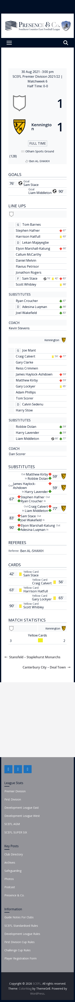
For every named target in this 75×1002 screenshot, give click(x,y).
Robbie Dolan (26, 426)
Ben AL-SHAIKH (32, 551)
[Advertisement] (37, 719)
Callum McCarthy (28, 254)
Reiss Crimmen (27, 368)
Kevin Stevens (19, 328)
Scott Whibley (26, 284)
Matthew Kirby (27, 380)
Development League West (22, 816)
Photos (9, 879)
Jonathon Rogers (28, 272)
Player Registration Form (20, 958)
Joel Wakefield (26, 313)
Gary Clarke (24, 362)
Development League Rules (22, 934)
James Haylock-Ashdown (34, 374)
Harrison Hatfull (28, 236)
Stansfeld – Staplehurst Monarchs (32, 657)
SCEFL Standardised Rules (21, 926)
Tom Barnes (31, 224)
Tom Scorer (24, 398)
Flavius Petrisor (27, 266)
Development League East (21, 807)
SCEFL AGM (12, 824)
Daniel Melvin (26, 260)
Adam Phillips (26, 392)
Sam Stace (31, 185)
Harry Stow (24, 410)
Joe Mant (29, 350)
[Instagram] (28, 769)
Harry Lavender (27, 432)
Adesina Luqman (34, 307)
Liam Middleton (40, 193)
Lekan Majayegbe (35, 242)
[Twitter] (18, 769)
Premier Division (15, 791)
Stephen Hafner (28, 230)
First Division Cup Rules (19, 942)
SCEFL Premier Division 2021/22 (37, 76)
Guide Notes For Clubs (19, 917)
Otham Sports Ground (39, 151)
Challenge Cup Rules (17, 950)
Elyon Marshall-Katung (33, 248)
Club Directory (13, 854)
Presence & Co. (14, 895)
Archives (9, 862)
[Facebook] (8, 769)
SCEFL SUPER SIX (15, 832)
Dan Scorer (17, 454)
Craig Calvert (25, 356)
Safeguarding (12, 871)
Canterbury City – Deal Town (47, 667)
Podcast (9, 887)
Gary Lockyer (25, 386)
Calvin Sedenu (32, 404)
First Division (12, 799)
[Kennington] (37, 127)
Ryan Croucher (27, 301)
